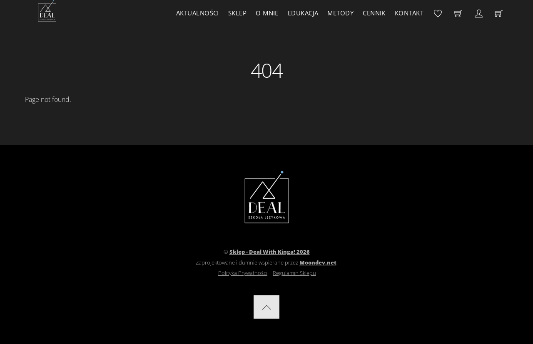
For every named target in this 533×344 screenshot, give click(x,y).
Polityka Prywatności (242, 273)
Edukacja (303, 13)
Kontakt (409, 13)
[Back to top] (266, 307)
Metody (340, 13)
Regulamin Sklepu (294, 273)
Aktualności (197, 13)
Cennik (374, 13)
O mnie (267, 13)
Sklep (237, 13)
